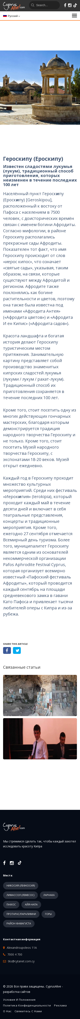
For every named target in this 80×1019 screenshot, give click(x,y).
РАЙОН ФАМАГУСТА (19, 923)
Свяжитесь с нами (28, 1011)
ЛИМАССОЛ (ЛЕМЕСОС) (20, 895)
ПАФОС (11, 904)
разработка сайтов (16, 992)
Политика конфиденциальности (27, 1005)
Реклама (60, 1005)
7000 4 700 (14, 954)
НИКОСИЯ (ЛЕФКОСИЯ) (21, 885)
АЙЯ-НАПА (31, 904)
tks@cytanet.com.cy (21, 961)
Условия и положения (19, 999)
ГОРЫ (48, 914)
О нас (7, 1011)
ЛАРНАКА (49, 895)
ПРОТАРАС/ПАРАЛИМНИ (21, 914)
